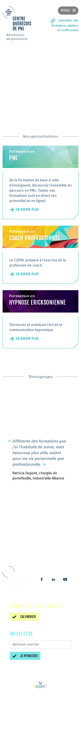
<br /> (40, 80)
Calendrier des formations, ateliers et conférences (64, 25)
